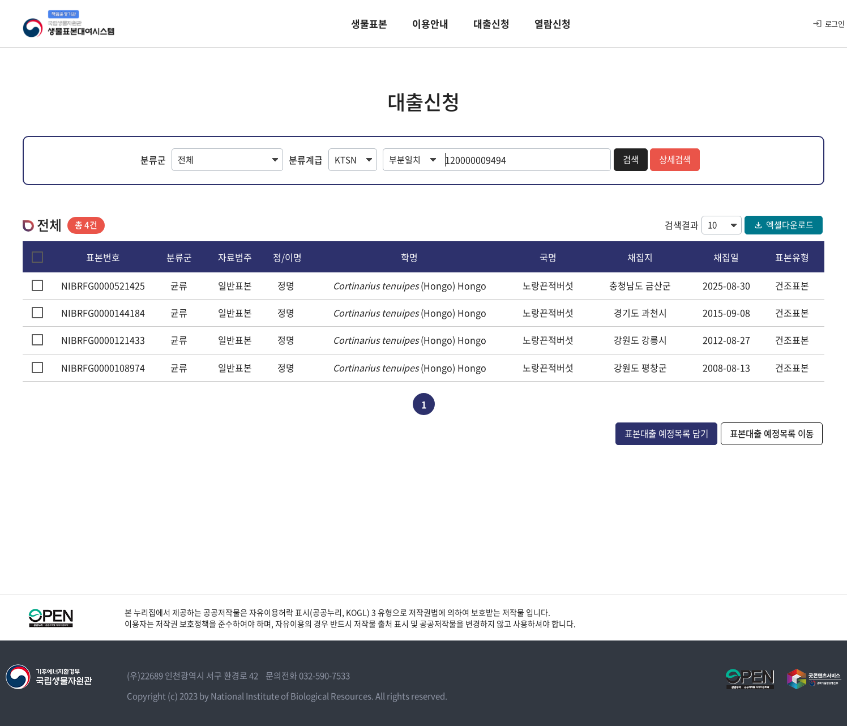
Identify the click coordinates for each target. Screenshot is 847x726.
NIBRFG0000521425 (103, 284)
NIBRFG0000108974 (103, 366)
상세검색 (675, 159)
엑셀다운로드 (784, 223)
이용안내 (430, 25)
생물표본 (369, 25)
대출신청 (491, 25)
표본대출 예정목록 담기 (658, 432)
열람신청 (552, 25)
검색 (629, 159)
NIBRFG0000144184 (103, 311)
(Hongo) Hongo (409, 284)
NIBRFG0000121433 (103, 339)
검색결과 (682, 223)
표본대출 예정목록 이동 (769, 432)
